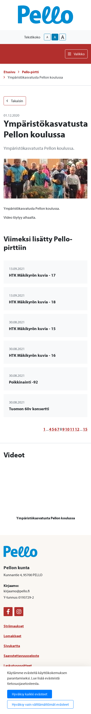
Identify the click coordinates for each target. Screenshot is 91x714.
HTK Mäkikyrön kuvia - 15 (32, 328)
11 (72, 429)
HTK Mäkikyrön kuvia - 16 (32, 355)
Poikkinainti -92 (23, 382)
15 (85, 429)
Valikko (76, 54)
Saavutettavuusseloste (21, 655)
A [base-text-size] (55, 37)
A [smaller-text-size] (47, 37)
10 (67, 429)
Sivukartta (12, 645)
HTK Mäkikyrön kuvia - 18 (32, 301)
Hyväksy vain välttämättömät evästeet (40, 704)
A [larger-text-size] (62, 37)
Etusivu (9, 72)
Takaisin (14, 101)
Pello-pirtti (30, 72)
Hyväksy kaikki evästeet (29, 694)
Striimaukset (14, 626)
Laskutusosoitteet (18, 665)
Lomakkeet (12, 636)
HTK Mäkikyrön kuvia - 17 (32, 275)
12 (77, 429)
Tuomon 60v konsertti (29, 408)
